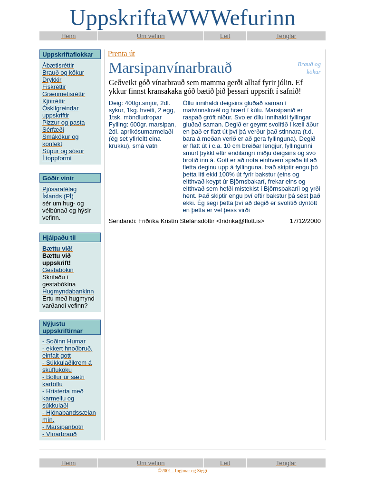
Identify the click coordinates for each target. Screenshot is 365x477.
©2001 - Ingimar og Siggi (182, 470)
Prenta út (121, 53)
